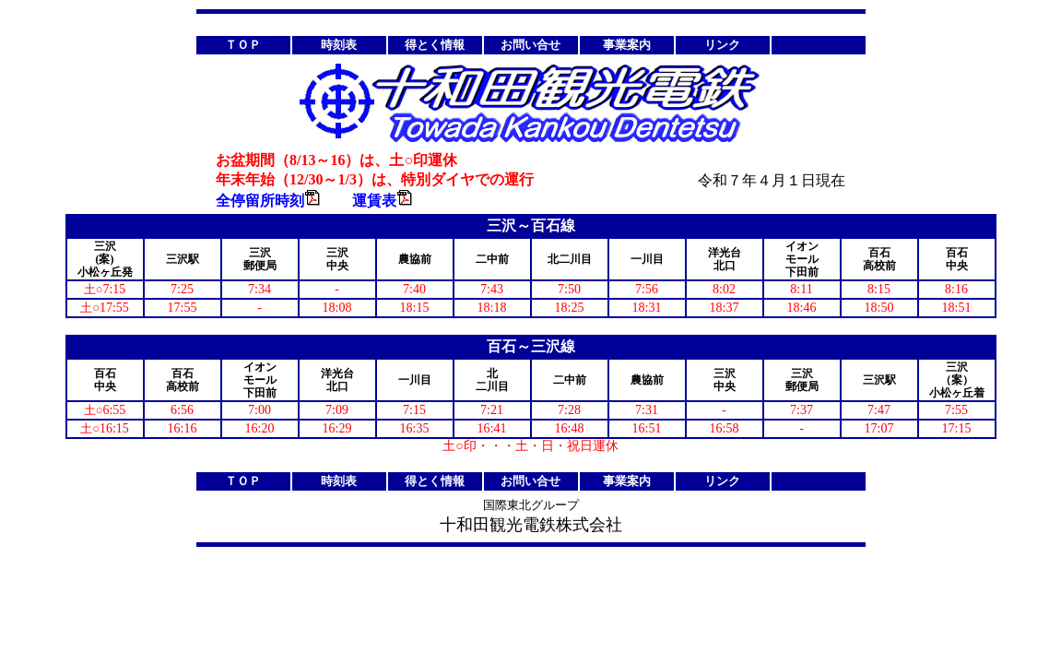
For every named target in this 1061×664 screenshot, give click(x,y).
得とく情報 (435, 45)
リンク (722, 45)
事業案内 (627, 45)
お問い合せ (530, 45)
